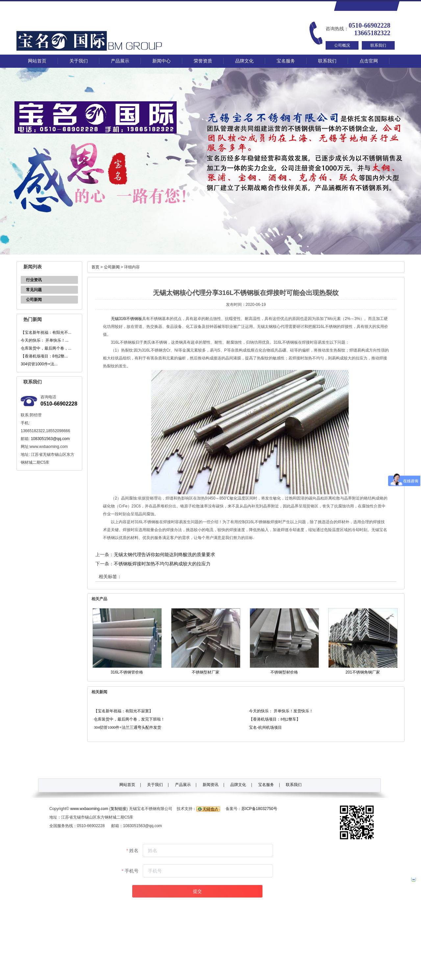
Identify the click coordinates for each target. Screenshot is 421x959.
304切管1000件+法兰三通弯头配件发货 (127, 727)
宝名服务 (286, 61)
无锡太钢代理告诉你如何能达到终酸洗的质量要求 (164, 554)
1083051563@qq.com (50, 438)
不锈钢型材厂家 (205, 672)
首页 (95, 267)
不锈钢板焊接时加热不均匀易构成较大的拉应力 (162, 563)
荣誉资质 (203, 61)
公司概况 (342, 45)
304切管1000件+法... (39, 364)
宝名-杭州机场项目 (265, 727)
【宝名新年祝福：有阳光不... (46, 332)
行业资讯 (34, 280)
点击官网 (368, 61)
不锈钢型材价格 (284, 672)
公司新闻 (34, 299)
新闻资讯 (210, 784)
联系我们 (378, 45)
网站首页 (37, 61)
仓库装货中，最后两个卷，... (46, 348)
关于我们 (78, 61)
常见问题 (34, 289)
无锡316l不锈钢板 (126, 318)
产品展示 (120, 61)
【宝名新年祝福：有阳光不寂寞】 (123, 711)
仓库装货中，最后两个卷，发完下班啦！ (129, 719)
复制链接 (118, 808)
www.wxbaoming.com (89, 808)
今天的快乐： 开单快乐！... (44, 340)
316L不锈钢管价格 (127, 672)
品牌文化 (244, 61)
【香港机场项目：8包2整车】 (274, 719)
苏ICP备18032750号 (259, 808)
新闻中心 (161, 61)
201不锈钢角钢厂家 (362, 672)
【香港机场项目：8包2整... (44, 356)
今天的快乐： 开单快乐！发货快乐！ (281, 711)
